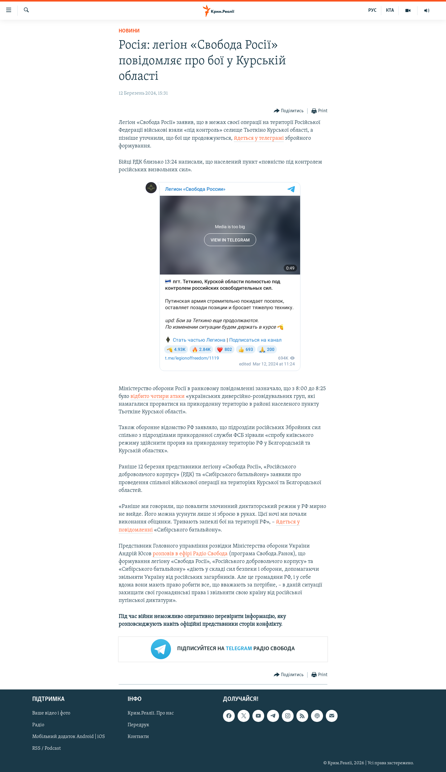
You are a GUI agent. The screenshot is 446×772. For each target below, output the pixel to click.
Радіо (38, 725)
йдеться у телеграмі (259, 138)
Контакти (138, 736)
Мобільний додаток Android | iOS (68, 736)
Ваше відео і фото (51, 713)
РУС (372, 10)
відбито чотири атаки (158, 396)
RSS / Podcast (46, 748)
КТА (390, 10)
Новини (129, 31)
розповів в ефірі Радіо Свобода (190, 554)
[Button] (289, 111)
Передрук (138, 725)
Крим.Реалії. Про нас (151, 713)
